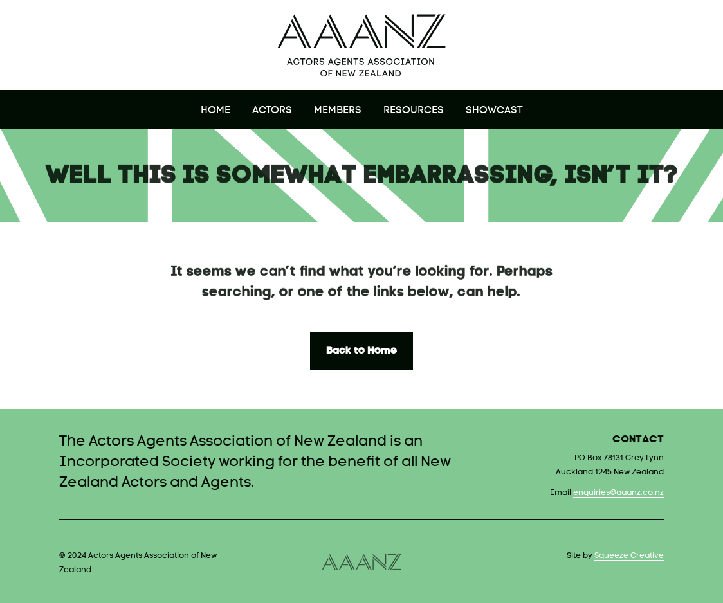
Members (338, 110)
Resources (413, 110)
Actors (272, 110)
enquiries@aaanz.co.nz (618, 493)
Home (215, 110)
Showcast (494, 110)
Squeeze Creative (629, 556)
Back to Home (361, 351)
